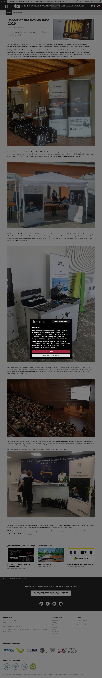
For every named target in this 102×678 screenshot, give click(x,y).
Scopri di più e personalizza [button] (51, 355)
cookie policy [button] (62, 338)
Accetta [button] (51, 351)
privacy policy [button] (49, 332)
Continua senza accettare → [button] (61, 321)
